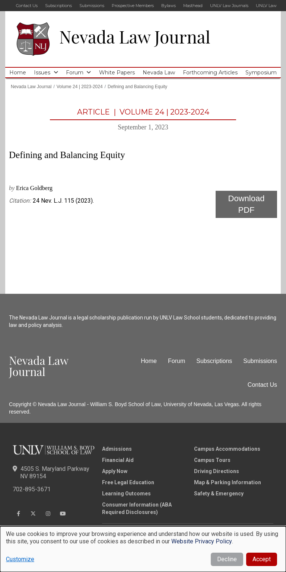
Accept (261, 559)
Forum (74, 72)
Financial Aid (118, 460)
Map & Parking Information (227, 482)
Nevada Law (159, 72)
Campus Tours (212, 460)
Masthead (193, 5)
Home (17, 72)
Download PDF (246, 204)
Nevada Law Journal (134, 36)
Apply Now (114, 471)
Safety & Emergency (219, 494)
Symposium (261, 72)
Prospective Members (133, 5)
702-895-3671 (32, 489)
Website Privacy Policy (201, 541)
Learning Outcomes (126, 494)
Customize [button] (20, 559)
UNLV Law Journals (229, 5)
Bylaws (168, 5)
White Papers (117, 72)
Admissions (117, 449)
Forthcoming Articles (210, 72)
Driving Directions (216, 471)
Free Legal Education (128, 482)
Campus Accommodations (227, 449)
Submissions (91, 5)
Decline (227, 559)
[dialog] (143, 549)
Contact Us (27, 5)
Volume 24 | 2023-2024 (80, 86)
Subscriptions (58, 5)
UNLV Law (266, 5)
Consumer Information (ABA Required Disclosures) (137, 508)
